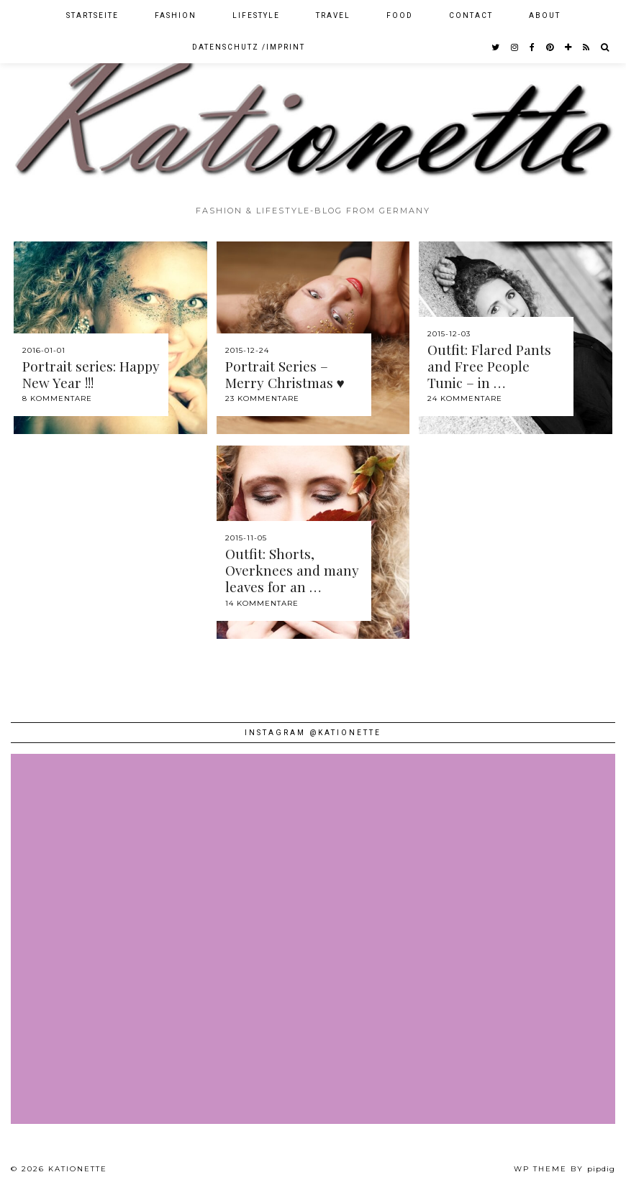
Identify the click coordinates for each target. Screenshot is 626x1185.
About (545, 15)
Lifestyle (256, 15)
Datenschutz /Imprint (248, 47)
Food (399, 15)
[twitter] (496, 47)
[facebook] (533, 47)
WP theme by (564, 1169)
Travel (333, 15)
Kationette (77, 1169)
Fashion (175, 15)
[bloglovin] (569, 47)
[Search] (605, 47)
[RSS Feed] (587, 47)
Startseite (92, 15)
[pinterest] (550, 47)
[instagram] (515, 47)
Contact (471, 15)
